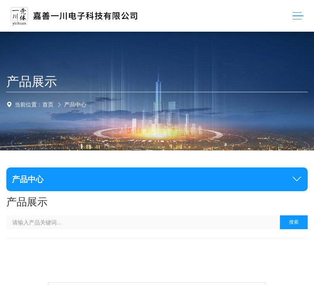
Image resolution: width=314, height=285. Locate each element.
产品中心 (75, 104)
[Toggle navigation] (298, 16)
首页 (47, 104)
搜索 (294, 222)
